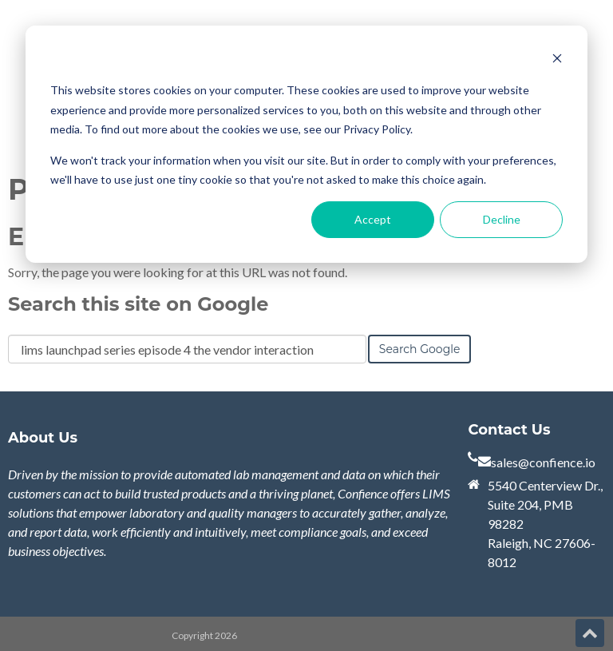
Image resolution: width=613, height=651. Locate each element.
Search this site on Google (138, 304)
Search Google (420, 349)
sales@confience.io (543, 462)
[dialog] (306, 144)
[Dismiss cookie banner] (557, 60)
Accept (372, 219)
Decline (501, 219)
